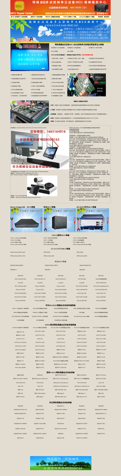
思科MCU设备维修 (36, 17)
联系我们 (106, 17)
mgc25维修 (70, 51)
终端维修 (100, 16)
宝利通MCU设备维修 (20, 17)
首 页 (12, 17)
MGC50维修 (54, 51)
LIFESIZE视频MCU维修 (86, 17)
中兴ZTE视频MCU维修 (69, 16)
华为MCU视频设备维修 (52, 17)
